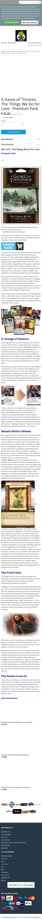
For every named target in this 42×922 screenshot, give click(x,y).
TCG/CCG (4, 859)
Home (3, 51)
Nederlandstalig (6, 856)
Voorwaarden (6, 840)
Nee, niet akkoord (30, 22)
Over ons (4, 837)
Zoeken (38, 2)
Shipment (4, 848)
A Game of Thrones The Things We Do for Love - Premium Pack (20, 52)
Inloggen (4, 43)
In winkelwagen (14, 132)
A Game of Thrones (17, 51)
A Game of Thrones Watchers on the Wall (16, 722)
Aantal (3, 121)
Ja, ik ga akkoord (12, 22)
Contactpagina (6, 834)
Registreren (12, 43)
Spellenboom (5, 832)
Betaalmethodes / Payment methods (13, 843)
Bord (2, 861)
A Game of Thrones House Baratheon (15, 755)
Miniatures (4, 872)
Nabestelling (5, 845)
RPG (2, 869)
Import (3, 880)
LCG (7, 51)
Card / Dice (5, 864)
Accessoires (5, 875)
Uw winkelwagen (34, 43)
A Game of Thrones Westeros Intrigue (15, 787)
